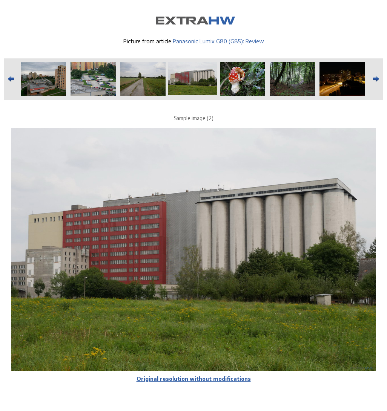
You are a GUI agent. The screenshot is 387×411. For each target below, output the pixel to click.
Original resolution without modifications (194, 379)
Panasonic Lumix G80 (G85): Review (218, 41)
